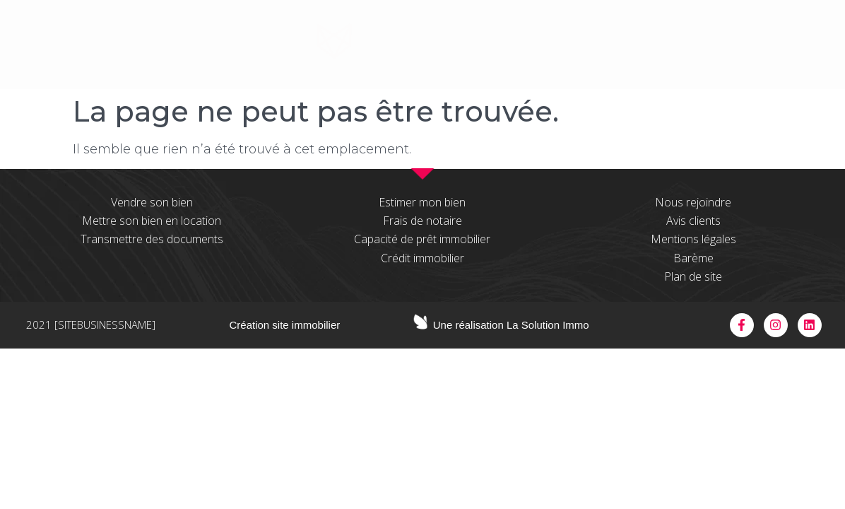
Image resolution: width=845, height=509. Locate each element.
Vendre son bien (152, 202)
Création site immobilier (285, 325)
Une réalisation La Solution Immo (511, 325)
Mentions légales (693, 239)
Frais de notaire (422, 220)
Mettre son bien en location (151, 220)
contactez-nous (734, 48)
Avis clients (693, 220)
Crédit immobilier (422, 258)
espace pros (610, 48)
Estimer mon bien (422, 202)
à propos (241, 48)
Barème (693, 258)
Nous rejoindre (693, 202)
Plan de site (693, 276)
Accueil (157, 48)
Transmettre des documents (152, 239)
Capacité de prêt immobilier (422, 239)
